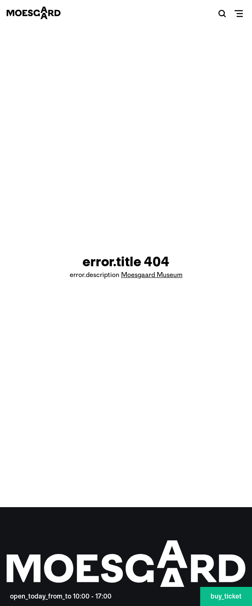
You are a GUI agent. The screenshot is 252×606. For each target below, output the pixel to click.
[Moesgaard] (34, 13)
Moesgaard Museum (151, 275)
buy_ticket (226, 596)
